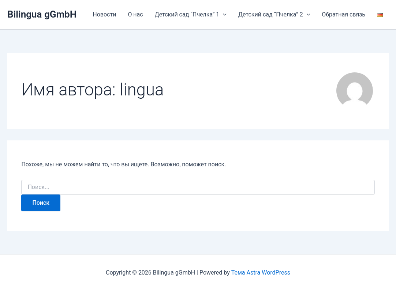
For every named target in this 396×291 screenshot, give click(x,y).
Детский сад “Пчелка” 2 (274, 14)
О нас (135, 14)
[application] (223, 14)
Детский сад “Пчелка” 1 (191, 14)
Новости (104, 14)
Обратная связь (343, 14)
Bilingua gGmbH (41, 14)
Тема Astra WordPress (260, 272)
